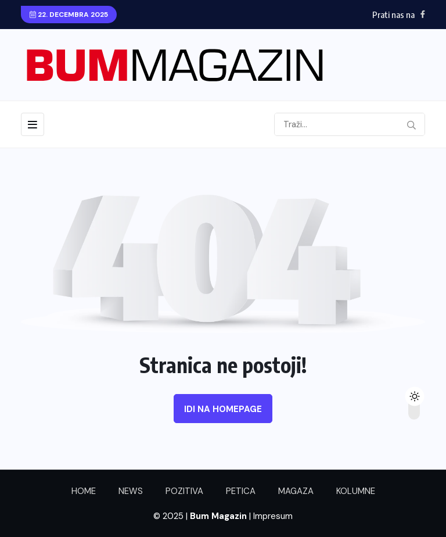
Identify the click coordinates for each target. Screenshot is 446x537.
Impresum (273, 516)
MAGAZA (296, 491)
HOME (83, 491)
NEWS (130, 491)
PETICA (241, 491)
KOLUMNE (355, 491)
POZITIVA (184, 491)
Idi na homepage (223, 409)
